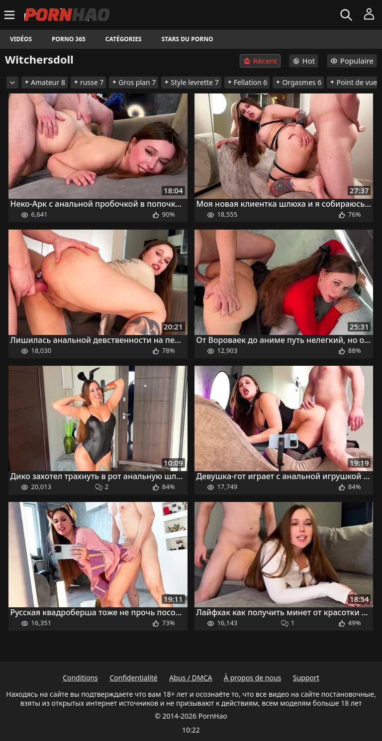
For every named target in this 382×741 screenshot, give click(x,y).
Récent (260, 61)
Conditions (80, 677)
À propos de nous (252, 677)
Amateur (44, 82)
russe (88, 82)
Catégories (123, 39)
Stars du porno (187, 39)
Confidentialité (133, 677)
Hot (303, 61)
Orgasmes (298, 82)
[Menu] (10, 15)
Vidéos (21, 39)
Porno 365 (69, 39)
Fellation (247, 82)
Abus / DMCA (190, 677)
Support (306, 677)
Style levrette (191, 82)
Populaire (352, 61)
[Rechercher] (347, 15)
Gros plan (133, 82)
